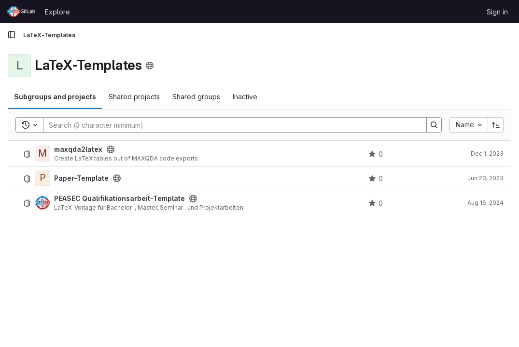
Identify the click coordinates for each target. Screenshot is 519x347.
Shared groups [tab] (196, 97)
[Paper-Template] (42, 178)
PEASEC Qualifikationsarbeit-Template (119, 198)
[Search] (230, 125)
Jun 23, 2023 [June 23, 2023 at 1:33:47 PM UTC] (485, 178)
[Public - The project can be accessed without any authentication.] (110, 149)
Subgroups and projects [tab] (55, 97)
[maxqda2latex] (42, 153)
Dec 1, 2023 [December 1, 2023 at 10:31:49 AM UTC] (487, 153)
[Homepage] (21, 11)
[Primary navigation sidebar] (11, 34)
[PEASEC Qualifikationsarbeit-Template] (42, 203)
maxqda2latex (78, 149)
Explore (57, 12)
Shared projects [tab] (134, 97)
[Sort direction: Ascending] (496, 125)
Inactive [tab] (245, 97)
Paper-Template (81, 178)
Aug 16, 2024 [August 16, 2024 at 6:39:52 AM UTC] (485, 202)
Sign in (497, 12)
